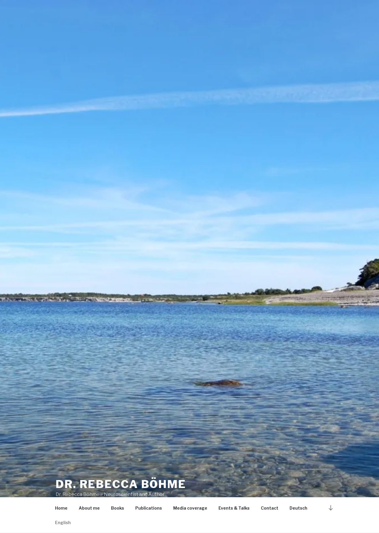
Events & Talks (234, 508)
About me (89, 508)
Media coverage (190, 508)
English (63, 522)
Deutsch (298, 508)
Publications (148, 508)
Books (117, 508)
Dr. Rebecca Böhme (121, 484)
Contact (269, 508)
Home (61, 508)
